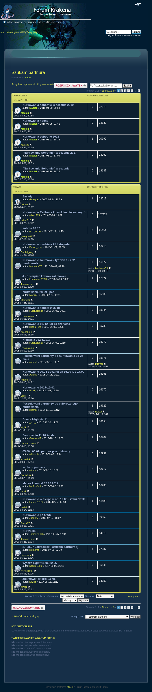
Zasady (27, 196)
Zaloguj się (31, 32)
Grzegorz (34, 199)
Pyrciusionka (36, 310)
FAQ (23, 32)
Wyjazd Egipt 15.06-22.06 (39, 563)
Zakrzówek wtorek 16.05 (39, 578)
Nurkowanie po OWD (36, 515)
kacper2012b (36, 502)
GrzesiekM (35, 438)
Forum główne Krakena (33, 22)
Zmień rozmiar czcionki (138, 4)
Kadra (28, 77)
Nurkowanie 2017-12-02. (39, 387)
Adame (33, 374)
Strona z (107, 90)
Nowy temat (70, 85)
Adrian (24, 204)
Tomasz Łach (28, 284)
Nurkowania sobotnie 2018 (40, 136)
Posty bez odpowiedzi (23, 84)
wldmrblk (34, 454)
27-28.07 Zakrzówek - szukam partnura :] (50, 546)
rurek (23, 491)
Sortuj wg (99, 596)
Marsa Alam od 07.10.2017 (40, 483)
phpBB (70, 687)
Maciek (33, 108)
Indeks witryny (13, 22)
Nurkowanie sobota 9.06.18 (41, 307)
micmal (33, 362)
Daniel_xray (35, 247)
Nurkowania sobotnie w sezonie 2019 (48, 105)
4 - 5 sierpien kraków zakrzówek (44, 276)
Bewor (98, 411)
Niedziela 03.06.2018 (36, 339)
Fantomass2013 (38, 279)
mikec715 (34, 215)
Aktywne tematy (45, 84)
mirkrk (32, 470)
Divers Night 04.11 (35, 419)
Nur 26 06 (28, 531)
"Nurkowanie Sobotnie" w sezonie (45, 168)
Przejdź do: (77, 616)
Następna (133, 596)
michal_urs (35, 327)
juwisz (32, 581)
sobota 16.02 (31, 228)
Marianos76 (35, 266)
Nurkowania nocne (35, 120)
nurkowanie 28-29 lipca (38, 292)
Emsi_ (32, 390)
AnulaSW (26, 475)
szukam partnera (34, 467)
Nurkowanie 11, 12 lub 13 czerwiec (46, 324)
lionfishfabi (35, 486)
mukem (25, 145)
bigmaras (34, 549)
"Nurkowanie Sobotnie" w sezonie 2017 (49, 152)
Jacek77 (33, 518)
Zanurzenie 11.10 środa (38, 435)
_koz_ (32, 422)
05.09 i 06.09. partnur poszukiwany (46, 451)
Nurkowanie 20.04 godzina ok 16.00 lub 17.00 (53, 371)
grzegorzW (35, 231)
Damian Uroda (28, 443)
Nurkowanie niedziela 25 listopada (46, 244)
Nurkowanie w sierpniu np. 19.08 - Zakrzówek (53, 499)
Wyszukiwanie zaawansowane (124, 35)
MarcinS (33, 295)
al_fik (23, 427)
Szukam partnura (55, 22)
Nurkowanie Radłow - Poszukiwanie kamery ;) (53, 212)
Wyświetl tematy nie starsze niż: (54, 596)
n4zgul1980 (35, 566)
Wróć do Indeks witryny (26, 616)
